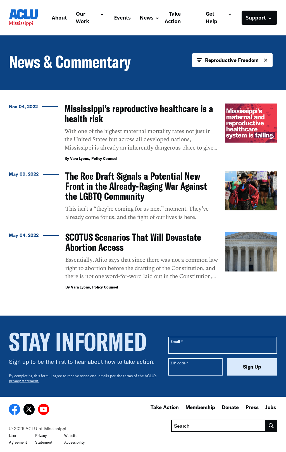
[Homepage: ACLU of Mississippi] (28, 17)
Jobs (270, 407)
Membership (200, 407)
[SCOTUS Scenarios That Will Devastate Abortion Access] (143, 262)
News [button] (146, 17)
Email (176, 341)
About (59, 17)
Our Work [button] (82, 17)
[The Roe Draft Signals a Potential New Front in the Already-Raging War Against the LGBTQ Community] (143, 198)
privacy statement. (24, 381)
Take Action (173, 17)
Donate (230, 407)
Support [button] (256, 17)
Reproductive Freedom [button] (232, 60)
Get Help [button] (211, 17)
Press (252, 407)
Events (122, 17)
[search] (271, 426)
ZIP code (179, 362)
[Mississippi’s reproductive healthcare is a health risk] (143, 134)
